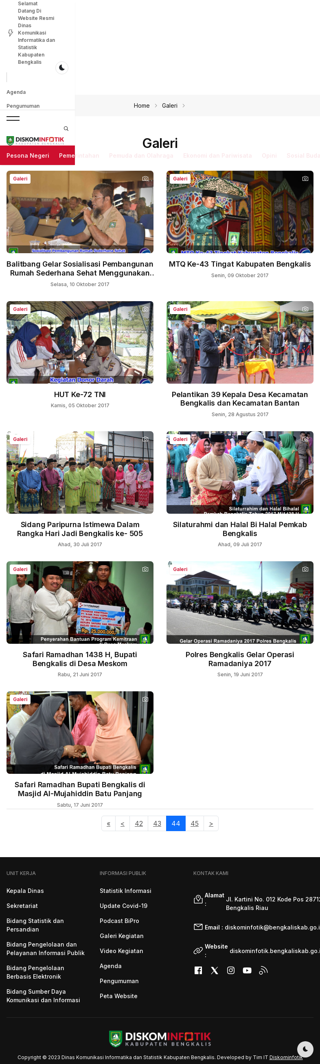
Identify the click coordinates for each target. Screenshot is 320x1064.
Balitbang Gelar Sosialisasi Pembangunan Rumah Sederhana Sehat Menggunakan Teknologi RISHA (80, 273)
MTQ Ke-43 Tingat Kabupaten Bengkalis (240, 264)
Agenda (16, 36)
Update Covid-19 (123, 905)
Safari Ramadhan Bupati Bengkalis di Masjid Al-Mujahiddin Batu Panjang (80, 789)
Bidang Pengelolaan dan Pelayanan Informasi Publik (46, 948)
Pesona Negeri (28, 85)
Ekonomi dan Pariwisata (217, 85)
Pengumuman (48, 36)
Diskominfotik (286, 1057)
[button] (13, 60)
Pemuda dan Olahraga (141, 85)
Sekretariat (22, 905)
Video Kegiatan (121, 950)
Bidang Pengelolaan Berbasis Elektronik (35, 972)
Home (142, 105)
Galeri (170, 105)
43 (157, 823)
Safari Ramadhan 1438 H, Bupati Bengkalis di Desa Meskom (80, 659)
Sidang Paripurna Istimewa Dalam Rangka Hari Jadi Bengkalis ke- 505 (80, 529)
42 (139, 823)
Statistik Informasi (125, 890)
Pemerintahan (79, 85)
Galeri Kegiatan (122, 935)
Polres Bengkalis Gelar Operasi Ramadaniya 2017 (240, 659)
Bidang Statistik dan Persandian (35, 925)
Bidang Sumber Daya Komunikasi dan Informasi (43, 995)
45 (195, 823)
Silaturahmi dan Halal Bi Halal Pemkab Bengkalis (240, 529)
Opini (269, 85)
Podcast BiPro (119, 920)
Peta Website (119, 995)
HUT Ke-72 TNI (80, 394)
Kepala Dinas (25, 890)
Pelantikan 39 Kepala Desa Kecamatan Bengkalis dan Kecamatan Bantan (240, 399)
